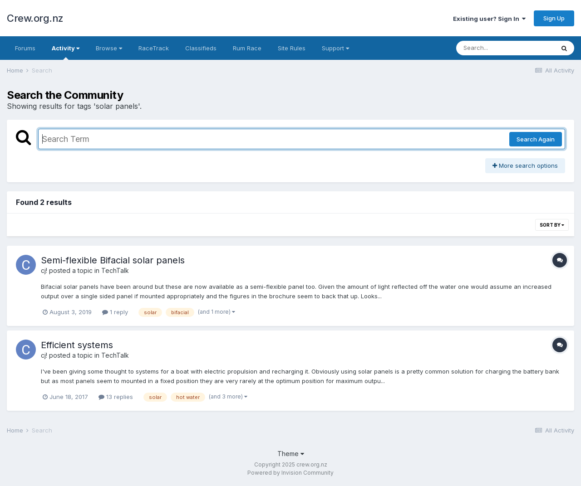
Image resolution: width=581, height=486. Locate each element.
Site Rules (291, 48)
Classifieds (201, 48)
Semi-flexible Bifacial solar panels (113, 260)
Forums (25, 48)
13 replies (115, 396)
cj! (44, 270)
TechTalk (115, 270)
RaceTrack (153, 48)
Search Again (536, 139)
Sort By (552, 225)
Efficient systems (77, 345)
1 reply (115, 312)
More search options (525, 165)
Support (335, 48)
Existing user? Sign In (489, 18)
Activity (65, 52)
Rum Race (247, 48)
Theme (290, 453)
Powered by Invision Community (290, 472)
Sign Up (554, 18)
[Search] (505, 48)
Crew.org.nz (35, 18)
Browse (109, 48)
